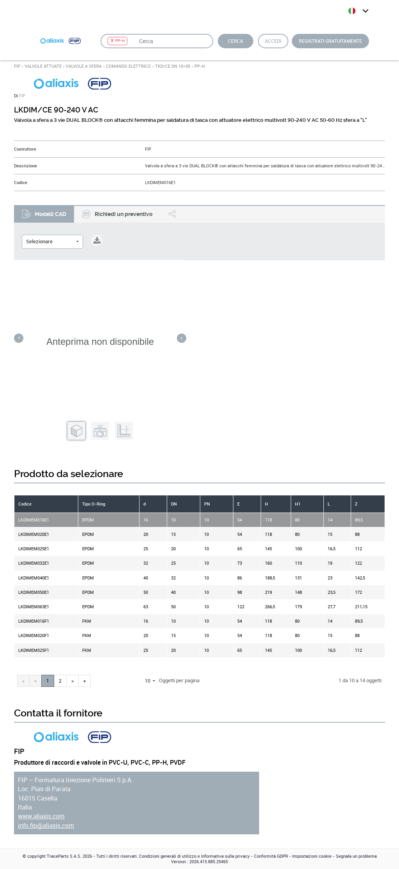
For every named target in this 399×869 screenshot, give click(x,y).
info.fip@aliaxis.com (46, 826)
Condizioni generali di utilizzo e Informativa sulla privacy (194, 856)
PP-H (199, 66)
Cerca (235, 41)
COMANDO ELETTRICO (128, 66)
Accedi (273, 41)
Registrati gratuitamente (330, 41)
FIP (17, 66)
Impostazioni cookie (312, 856)
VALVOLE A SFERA (84, 66)
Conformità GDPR (271, 856)
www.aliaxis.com (41, 816)
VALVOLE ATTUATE (43, 66)
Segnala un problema (356, 856)
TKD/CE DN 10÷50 (172, 66)
